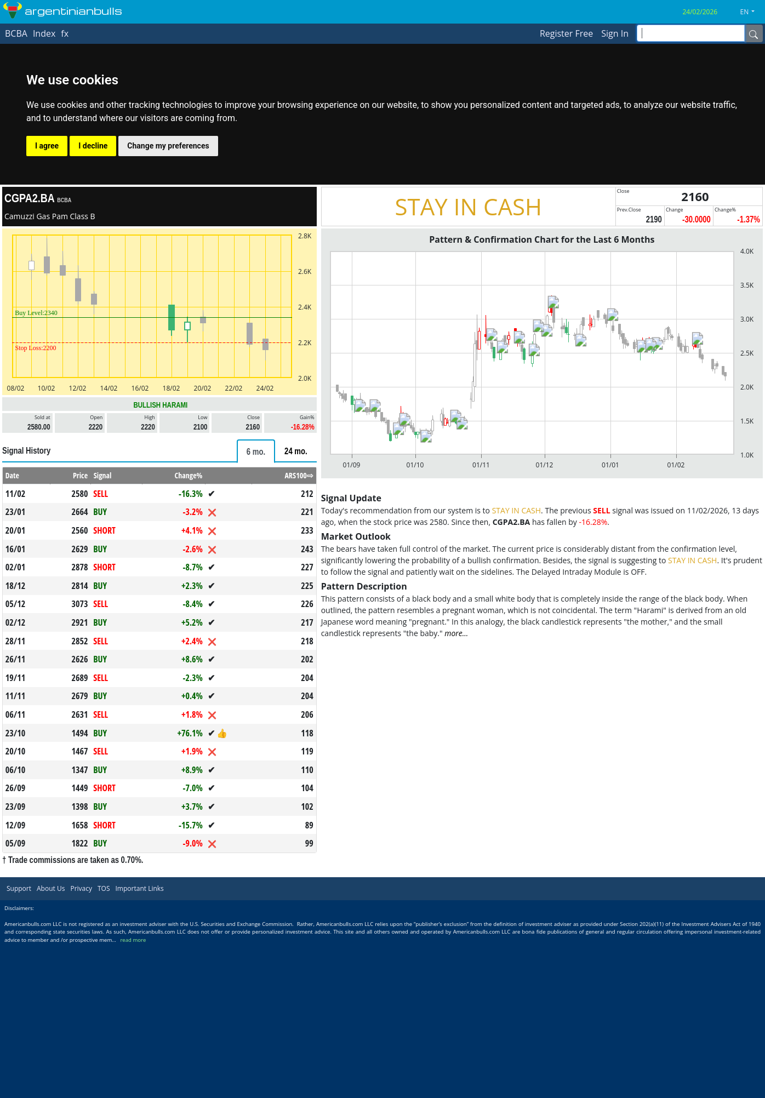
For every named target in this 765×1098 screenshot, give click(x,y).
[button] (751, 12)
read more (133, 939)
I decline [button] (92, 145)
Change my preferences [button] (168, 145)
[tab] (256, 451)
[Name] (753, 33)
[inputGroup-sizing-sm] (691, 33)
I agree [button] (47, 145)
